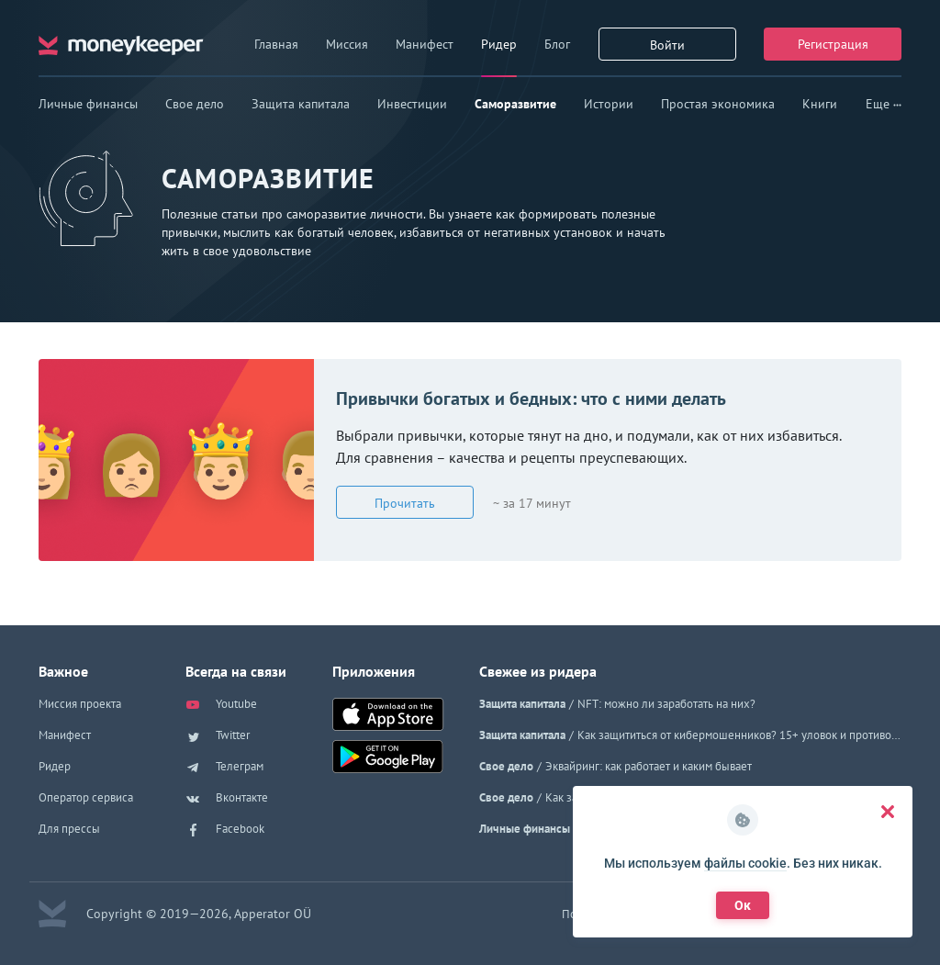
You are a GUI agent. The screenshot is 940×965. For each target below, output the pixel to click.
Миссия (347, 44)
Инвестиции (412, 103)
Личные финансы (88, 103)
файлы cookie (745, 863)
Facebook (224, 830)
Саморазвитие (515, 103)
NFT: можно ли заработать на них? (666, 704)
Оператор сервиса (86, 797)
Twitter (217, 736)
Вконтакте (226, 799)
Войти (667, 45)
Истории (608, 103)
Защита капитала (301, 103)
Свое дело (194, 103)
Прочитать (405, 503)
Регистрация (833, 44)
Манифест (424, 44)
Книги (819, 103)
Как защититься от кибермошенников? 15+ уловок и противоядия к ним (739, 735)
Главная (276, 44)
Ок (742, 905)
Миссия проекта (80, 704)
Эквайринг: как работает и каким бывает (648, 766)
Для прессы (69, 828)
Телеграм (224, 767)
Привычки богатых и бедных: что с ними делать (531, 398)
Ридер (499, 44)
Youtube (221, 705)
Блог (557, 44)
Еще (883, 103)
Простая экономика (718, 103)
